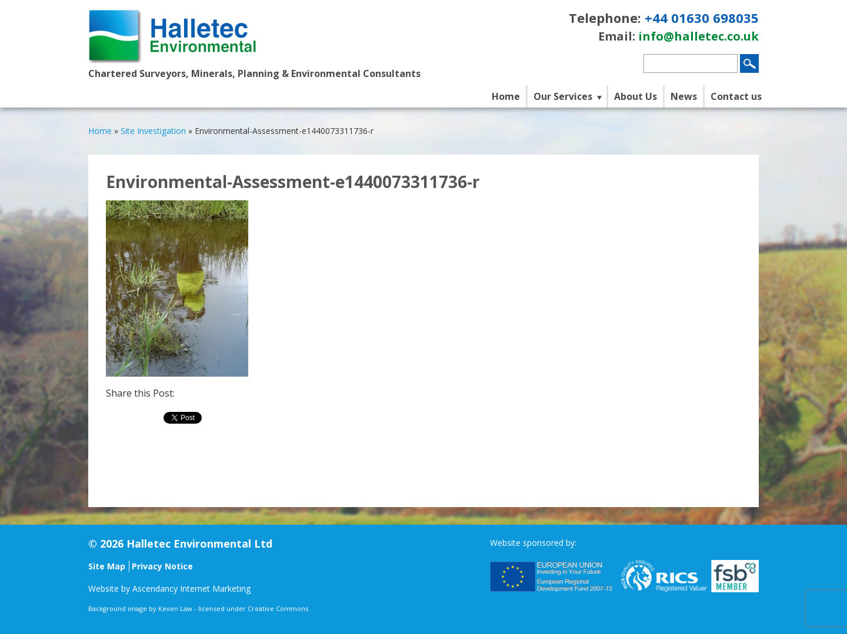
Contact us (736, 96)
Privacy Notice (162, 566)
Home (506, 96)
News (684, 96)
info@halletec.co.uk (698, 36)
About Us (635, 96)
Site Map (106, 566)
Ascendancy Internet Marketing (191, 588)
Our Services (562, 96)
